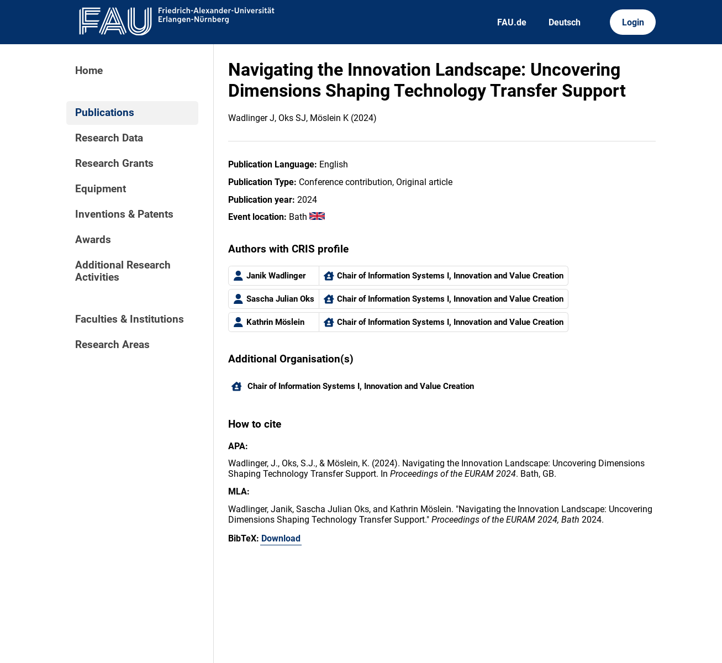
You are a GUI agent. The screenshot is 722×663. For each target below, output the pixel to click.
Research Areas (112, 345)
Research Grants (114, 163)
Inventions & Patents (124, 214)
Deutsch (565, 22)
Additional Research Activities (123, 271)
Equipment (100, 189)
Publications (104, 113)
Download (281, 538)
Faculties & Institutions (129, 319)
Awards (93, 240)
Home (89, 71)
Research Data (109, 138)
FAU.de (511, 22)
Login (633, 22)
